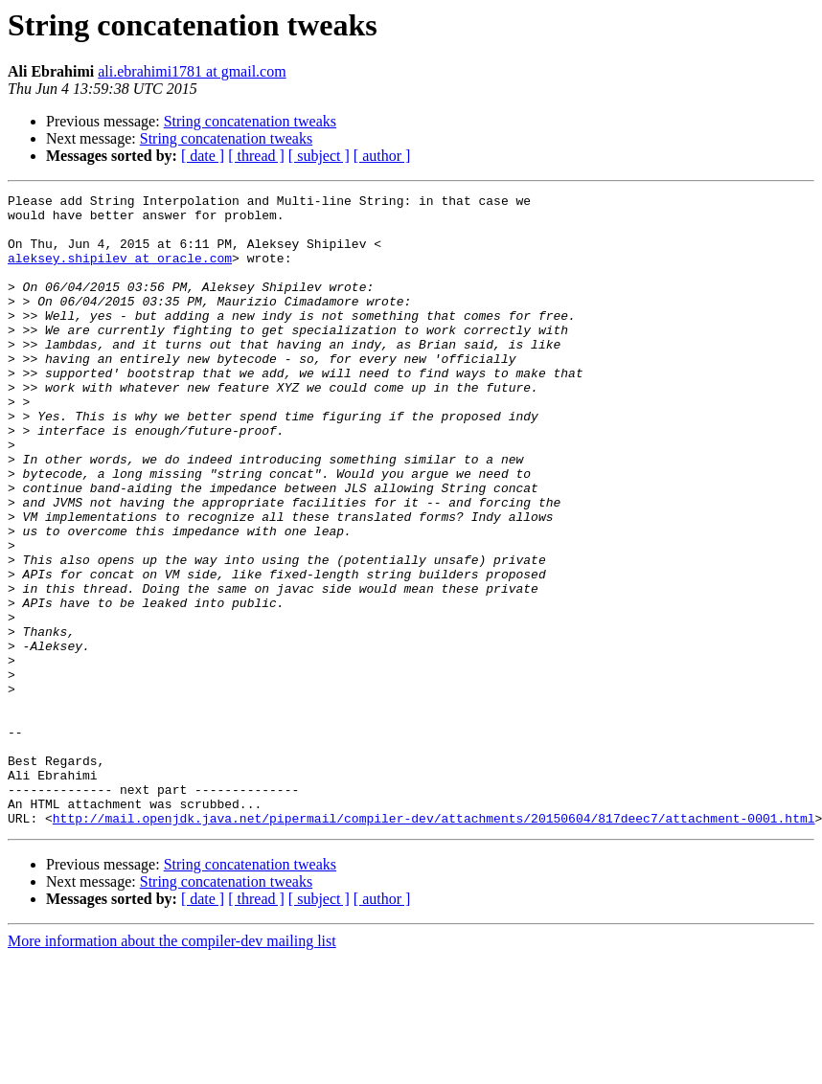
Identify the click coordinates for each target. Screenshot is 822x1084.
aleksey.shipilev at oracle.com (120, 272)
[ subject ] (319, 155)
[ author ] (382, 155)
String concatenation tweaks (250, 121)
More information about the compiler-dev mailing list (172, 1067)
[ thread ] (256, 155)
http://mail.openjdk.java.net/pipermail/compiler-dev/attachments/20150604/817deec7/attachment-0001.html (434, 944)
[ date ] (202, 155)
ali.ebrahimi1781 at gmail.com (191, 71)
